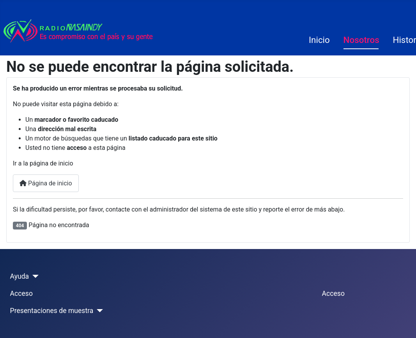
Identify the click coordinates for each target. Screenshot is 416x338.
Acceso (21, 293)
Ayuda (19, 276)
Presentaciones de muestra (52, 311)
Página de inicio (45, 183)
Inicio (319, 40)
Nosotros (361, 40)
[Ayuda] (34, 276)
